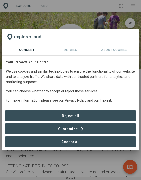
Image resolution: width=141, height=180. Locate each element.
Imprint (105, 100)
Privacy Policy (75, 100)
